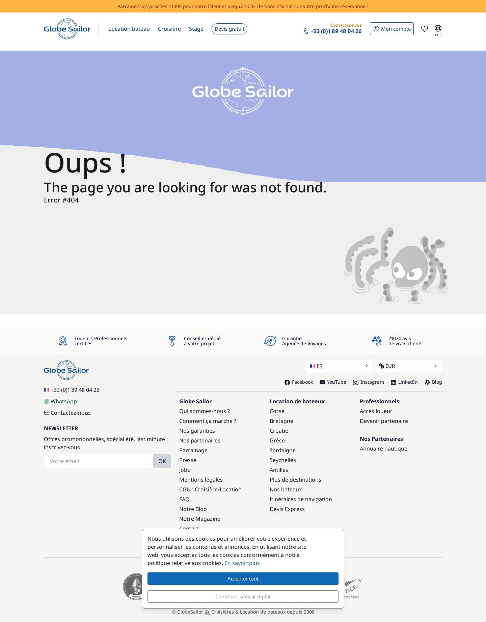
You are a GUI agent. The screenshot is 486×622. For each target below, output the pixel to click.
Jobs (184, 470)
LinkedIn (404, 382)
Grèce (277, 440)
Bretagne (281, 421)
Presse (187, 460)
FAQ (184, 499)
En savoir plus (242, 563)
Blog (433, 382)
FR (339, 365)
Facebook (299, 382)
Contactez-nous (67, 412)
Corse (277, 411)
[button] (129, 28)
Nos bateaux (286, 489)
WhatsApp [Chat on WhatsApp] (60, 401)
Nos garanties (197, 430)
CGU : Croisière (198, 489)
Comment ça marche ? (207, 421)
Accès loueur (376, 411)
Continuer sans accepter (243, 596)
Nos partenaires (199, 440)
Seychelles (283, 460)
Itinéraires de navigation (301, 499)
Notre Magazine (199, 518)
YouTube (333, 382)
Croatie (279, 430)
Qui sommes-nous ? (204, 411)
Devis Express (287, 509)
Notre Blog (193, 509)
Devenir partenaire (384, 421)
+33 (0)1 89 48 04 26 (72, 390)
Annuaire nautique (383, 448)
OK (162, 461)
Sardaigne (283, 450)
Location (231, 489)
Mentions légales (201, 479)
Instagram (368, 382)
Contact (189, 528)
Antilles (279, 470)
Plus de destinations (295, 479)
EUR (408, 365)
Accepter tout (243, 578)
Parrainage (193, 450)
